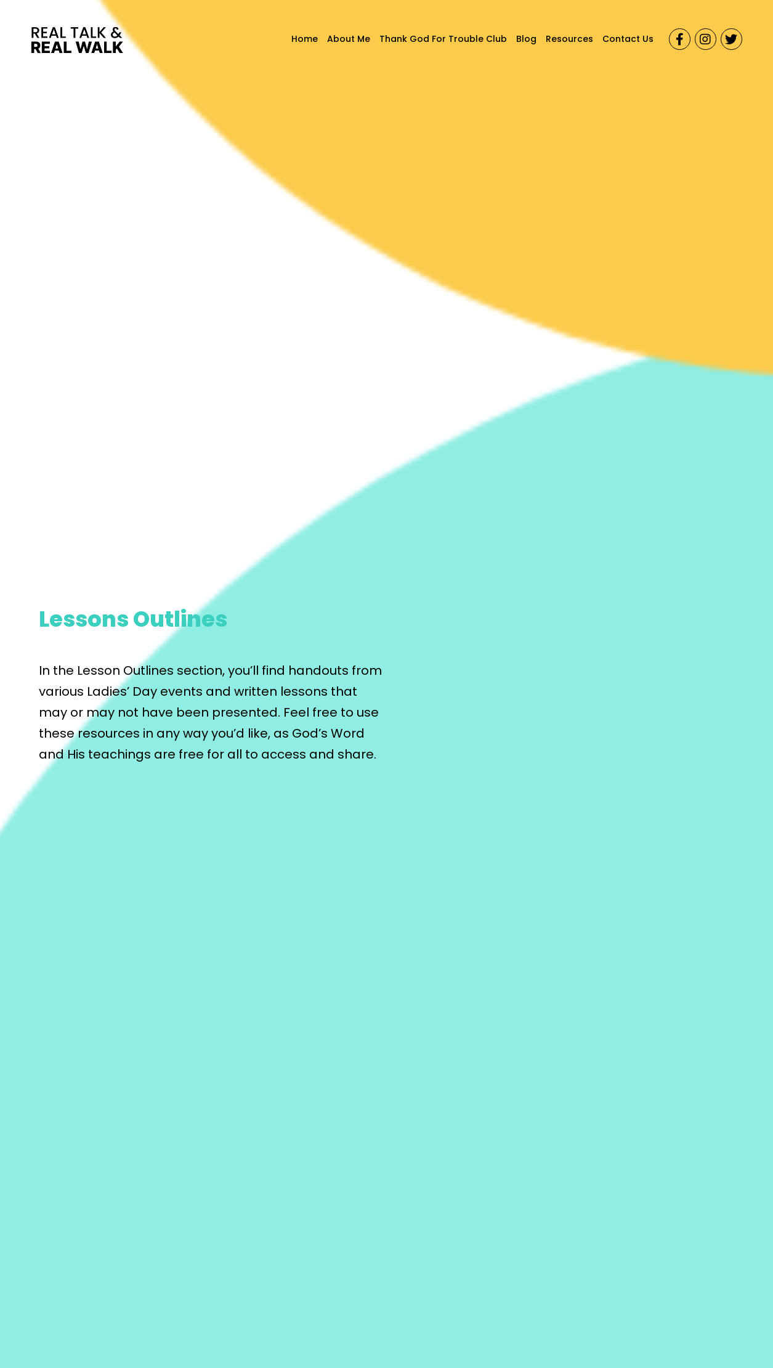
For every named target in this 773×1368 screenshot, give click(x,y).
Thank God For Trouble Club (443, 39)
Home (304, 39)
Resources (569, 39)
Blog (526, 39)
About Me (348, 39)
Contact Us (628, 39)
